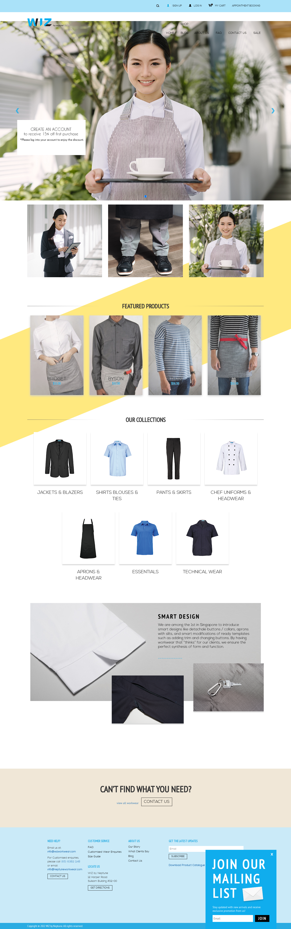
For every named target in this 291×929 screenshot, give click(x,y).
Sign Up (174, 5)
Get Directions (100, 887)
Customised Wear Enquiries (104, 852)
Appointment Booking (246, 5)
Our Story (134, 847)
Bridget (56, 379)
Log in (195, 5)
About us (134, 841)
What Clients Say (138, 851)
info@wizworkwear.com (61, 851)
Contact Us (57, 876)
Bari (234, 379)
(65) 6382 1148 (70, 861)
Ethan (175, 379)
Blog (131, 856)
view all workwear (128, 803)
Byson (115, 379)
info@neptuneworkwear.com (64, 869)
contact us (157, 801)
